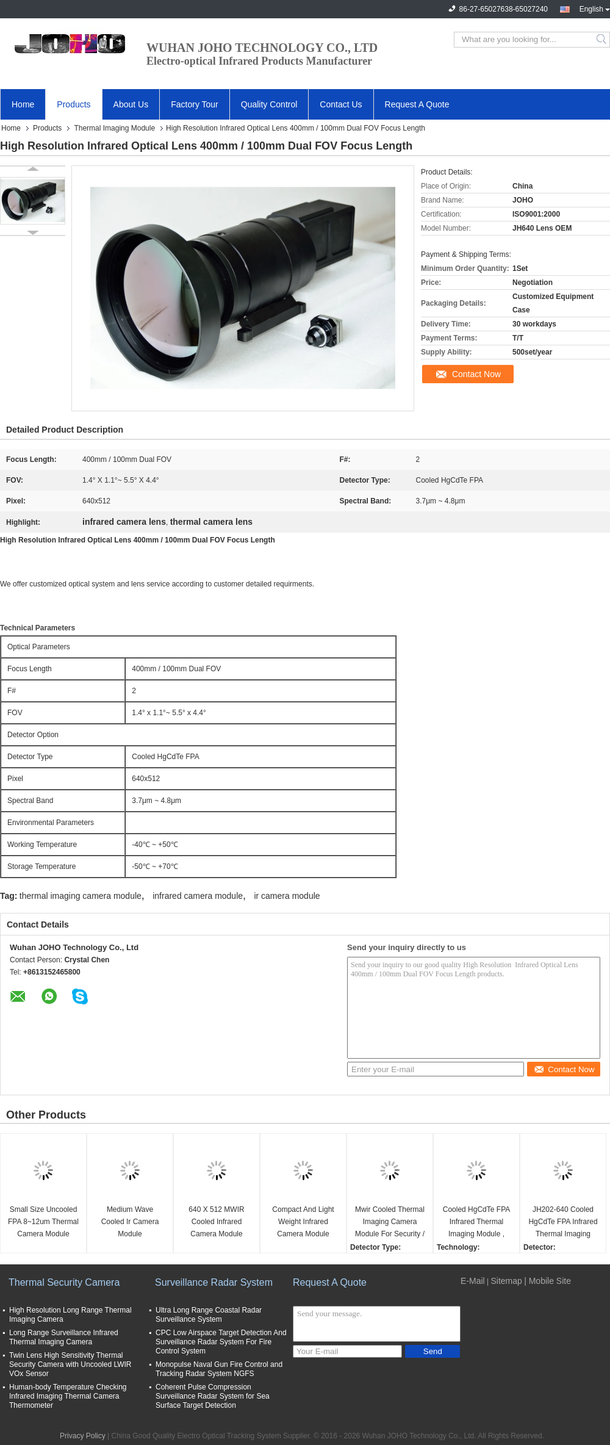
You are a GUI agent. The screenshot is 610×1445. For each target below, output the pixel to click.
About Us (131, 104)
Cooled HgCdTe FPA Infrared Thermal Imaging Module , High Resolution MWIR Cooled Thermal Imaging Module (477, 1222)
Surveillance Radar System (214, 1282)
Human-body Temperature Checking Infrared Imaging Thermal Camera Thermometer (68, 1396)
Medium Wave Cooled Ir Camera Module (130, 1221)
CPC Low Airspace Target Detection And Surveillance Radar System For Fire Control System (221, 1341)
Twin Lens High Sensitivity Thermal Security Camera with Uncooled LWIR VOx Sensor (70, 1364)
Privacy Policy (83, 1436)
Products (73, 104)
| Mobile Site (547, 1281)
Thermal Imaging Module (114, 128)
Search (602, 40)
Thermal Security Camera (64, 1282)
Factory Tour (194, 104)
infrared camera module (197, 896)
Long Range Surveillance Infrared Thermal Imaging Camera (63, 1337)
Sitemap (506, 1281)
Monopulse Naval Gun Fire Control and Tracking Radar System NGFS (219, 1369)
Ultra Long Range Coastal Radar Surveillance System (209, 1315)
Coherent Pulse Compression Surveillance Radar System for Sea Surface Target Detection (213, 1396)
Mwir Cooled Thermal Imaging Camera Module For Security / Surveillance (390, 1222)
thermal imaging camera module (81, 896)
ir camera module (287, 896)
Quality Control (269, 104)
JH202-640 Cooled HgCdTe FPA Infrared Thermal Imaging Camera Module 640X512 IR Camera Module (562, 1222)
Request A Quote (417, 104)
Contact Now (476, 374)
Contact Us (341, 104)
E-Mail (473, 1281)
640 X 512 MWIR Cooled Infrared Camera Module (216, 1221)
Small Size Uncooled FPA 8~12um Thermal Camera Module (43, 1221)
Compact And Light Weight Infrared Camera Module (303, 1221)
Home (23, 104)
